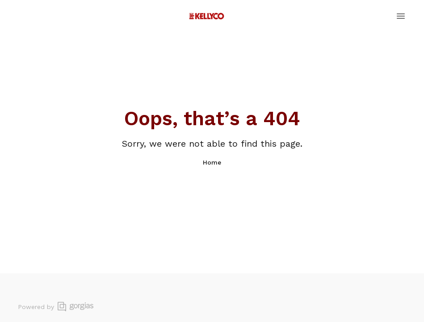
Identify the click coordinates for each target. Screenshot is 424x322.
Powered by (55, 306)
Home (212, 162)
